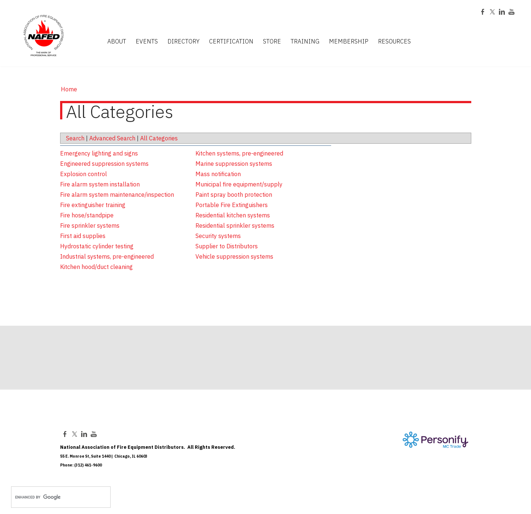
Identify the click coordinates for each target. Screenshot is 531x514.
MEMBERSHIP (348, 41)
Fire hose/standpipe (87, 215)
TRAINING (305, 41)
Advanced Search (112, 138)
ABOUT (116, 41)
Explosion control (83, 174)
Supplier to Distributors (226, 246)
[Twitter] (492, 12)
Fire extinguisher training (92, 205)
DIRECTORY (183, 41)
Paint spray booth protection (233, 194)
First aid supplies (82, 235)
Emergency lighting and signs (99, 153)
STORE (272, 41)
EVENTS (147, 41)
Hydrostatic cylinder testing (96, 246)
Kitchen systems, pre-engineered (239, 153)
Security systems (218, 235)
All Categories (159, 138)
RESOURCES (394, 41)
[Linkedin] (502, 12)
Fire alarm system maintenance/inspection (117, 194)
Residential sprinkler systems (234, 225)
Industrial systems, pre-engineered (107, 256)
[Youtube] (511, 12)
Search (75, 138)
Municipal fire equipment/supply (238, 184)
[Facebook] (483, 12)
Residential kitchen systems (232, 215)
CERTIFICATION (231, 41)
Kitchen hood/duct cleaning (96, 266)
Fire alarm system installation (100, 184)
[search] (53, 497)
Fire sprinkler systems (89, 225)
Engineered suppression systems (104, 163)
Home (69, 89)
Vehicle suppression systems (234, 256)
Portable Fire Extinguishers (231, 205)
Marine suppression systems (233, 163)
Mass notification (218, 174)
